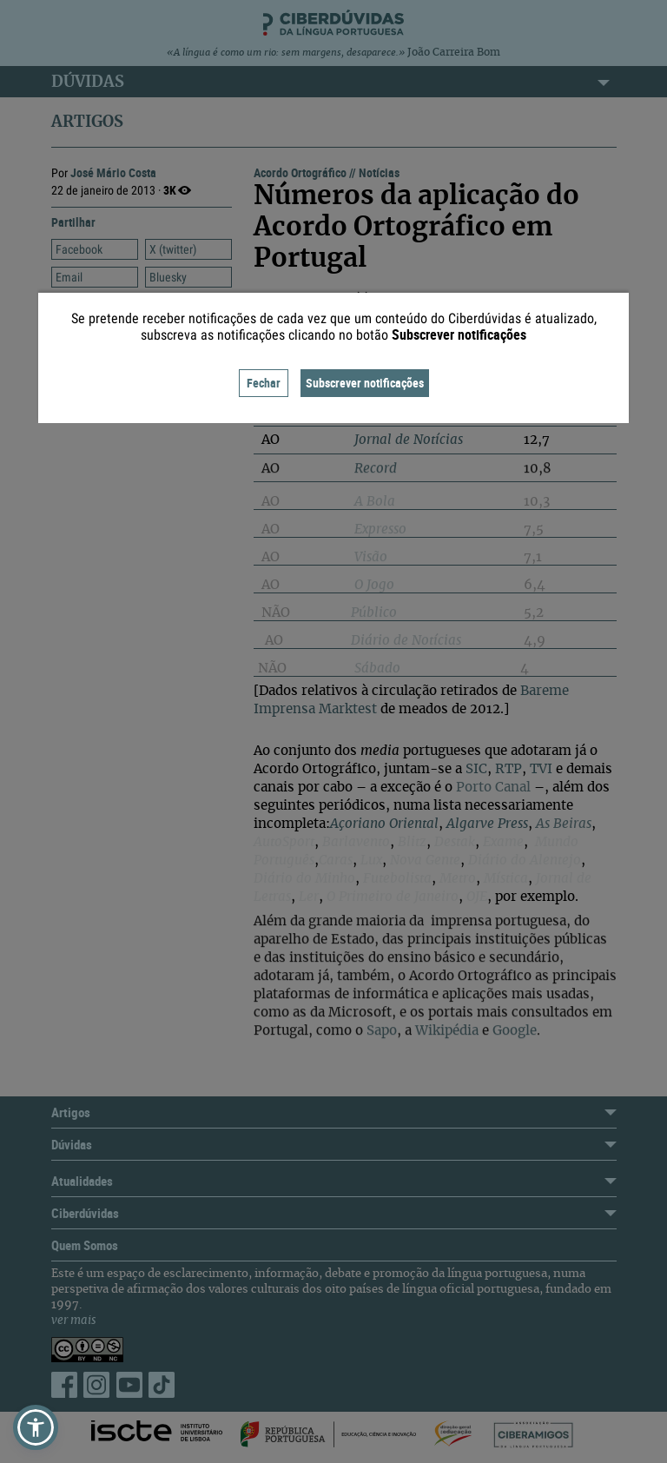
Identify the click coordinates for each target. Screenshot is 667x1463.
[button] (35, 1427)
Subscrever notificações (365, 382)
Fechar (264, 382)
